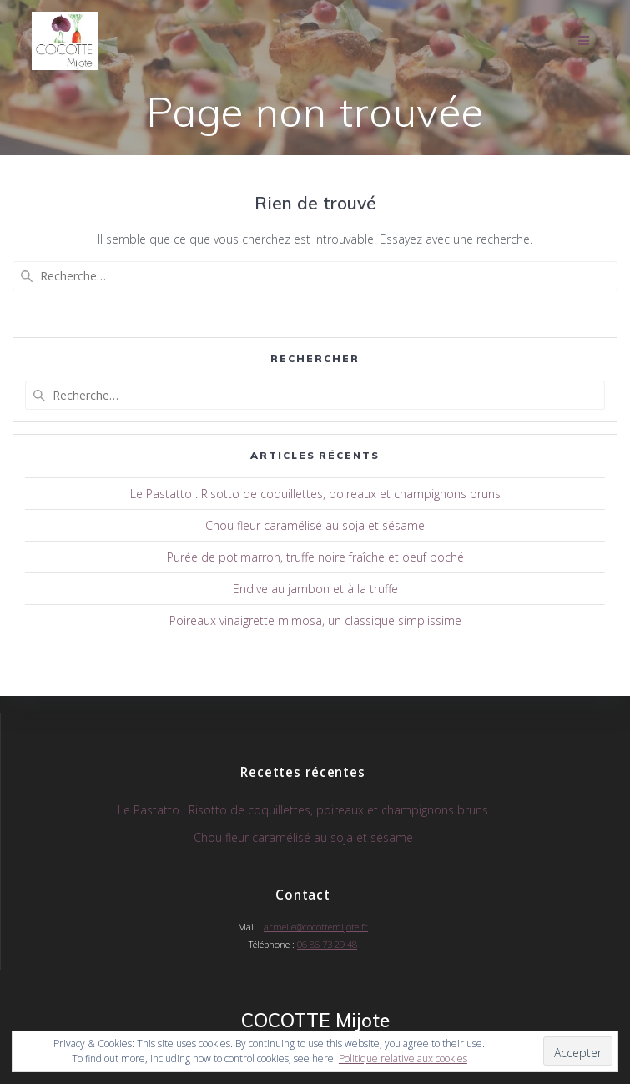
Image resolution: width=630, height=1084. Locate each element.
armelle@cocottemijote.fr (316, 926)
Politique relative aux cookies (403, 1058)
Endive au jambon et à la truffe (315, 589)
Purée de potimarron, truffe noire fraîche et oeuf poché (315, 557)
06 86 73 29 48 (327, 944)
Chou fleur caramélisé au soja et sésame (315, 525)
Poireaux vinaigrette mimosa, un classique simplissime (315, 620)
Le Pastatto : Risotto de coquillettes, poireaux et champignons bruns (315, 494)
